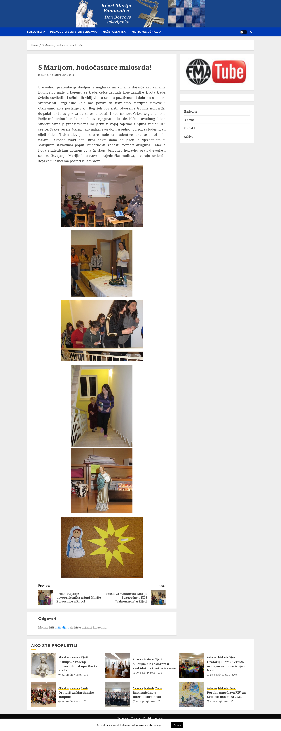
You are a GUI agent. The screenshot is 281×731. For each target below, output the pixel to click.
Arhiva (188, 137)
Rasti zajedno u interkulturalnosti (147, 695)
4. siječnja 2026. (219, 701)
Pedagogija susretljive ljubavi (72, 32)
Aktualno (63, 657)
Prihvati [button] (177, 725)
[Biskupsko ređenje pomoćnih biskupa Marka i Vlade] (43, 665)
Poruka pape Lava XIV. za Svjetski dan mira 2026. (226, 695)
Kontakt (189, 128)
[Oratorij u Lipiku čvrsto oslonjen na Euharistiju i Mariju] (191, 665)
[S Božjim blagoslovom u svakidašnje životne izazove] (117, 665)
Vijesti (84, 657)
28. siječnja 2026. (220, 675)
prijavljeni (62, 627)
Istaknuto (75, 657)
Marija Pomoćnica (145, 32)
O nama (189, 120)
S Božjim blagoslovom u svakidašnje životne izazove (154, 666)
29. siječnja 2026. (72, 675)
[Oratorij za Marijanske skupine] (43, 694)
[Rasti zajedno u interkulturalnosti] (117, 694)
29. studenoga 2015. (62, 75)
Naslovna (34, 32)
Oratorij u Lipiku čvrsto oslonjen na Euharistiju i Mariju (226, 666)
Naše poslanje (113, 32)
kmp (43, 75)
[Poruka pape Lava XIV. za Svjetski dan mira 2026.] (191, 694)
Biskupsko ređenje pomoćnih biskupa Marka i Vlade (78, 666)
